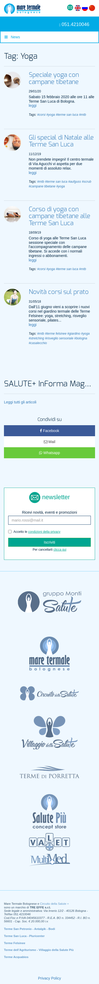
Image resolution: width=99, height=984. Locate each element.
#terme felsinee (55, 333)
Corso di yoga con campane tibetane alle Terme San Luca (59, 216)
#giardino (73, 333)
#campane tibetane (42, 186)
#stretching (36, 338)
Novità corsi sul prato (59, 292)
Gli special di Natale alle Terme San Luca (61, 141)
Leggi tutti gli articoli (20, 402)
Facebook (49, 431)
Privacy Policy (49, 978)
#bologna (80, 338)
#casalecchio (38, 343)
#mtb (82, 115)
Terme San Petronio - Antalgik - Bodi (29, 928)
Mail (49, 442)
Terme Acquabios (16, 957)
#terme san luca (67, 115)
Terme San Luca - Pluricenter (24, 936)
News (12, 37)
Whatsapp (49, 453)
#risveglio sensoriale (59, 338)
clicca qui (59, 549)
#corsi (41, 115)
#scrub (86, 181)
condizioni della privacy (44, 532)
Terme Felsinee (14, 943)
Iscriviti (49, 542)
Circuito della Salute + (54, 903)
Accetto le (34, 532)
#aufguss (74, 181)
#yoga (50, 115)
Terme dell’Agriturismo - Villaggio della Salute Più (39, 949)
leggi (33, 105)
